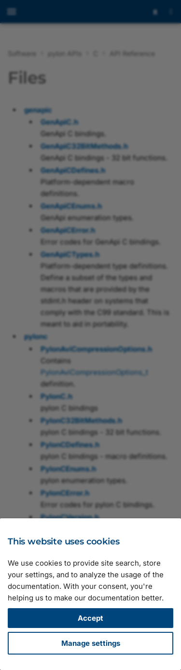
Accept (90, 618)
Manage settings (90, 643)
